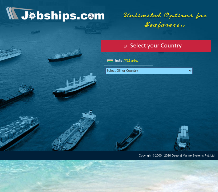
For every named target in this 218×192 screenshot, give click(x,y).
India (126, 61)
